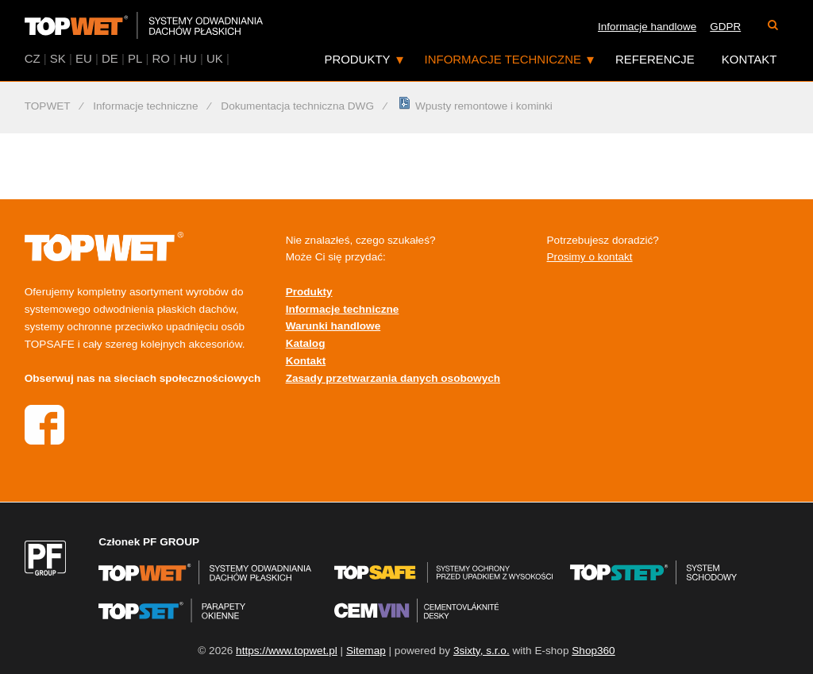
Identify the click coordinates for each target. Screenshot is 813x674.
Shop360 (593, 651)
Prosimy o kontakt (590, 257)
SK (58, 58)
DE (110, 58)
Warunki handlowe (333, 326)
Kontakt (749, 59)
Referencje (655, 59)
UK (214, 58)
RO (160, 58)
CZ (32, 58)
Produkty (357, 59)
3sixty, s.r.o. (481, 651)
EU (83, 58)
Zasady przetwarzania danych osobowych (393, 378)
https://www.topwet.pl (286, 651)
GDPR (725, 27)
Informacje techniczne (503, 59)
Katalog (306, 343)
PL (135, 58)
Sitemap (366, 651)
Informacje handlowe (647, 27)
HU (188, 58)
